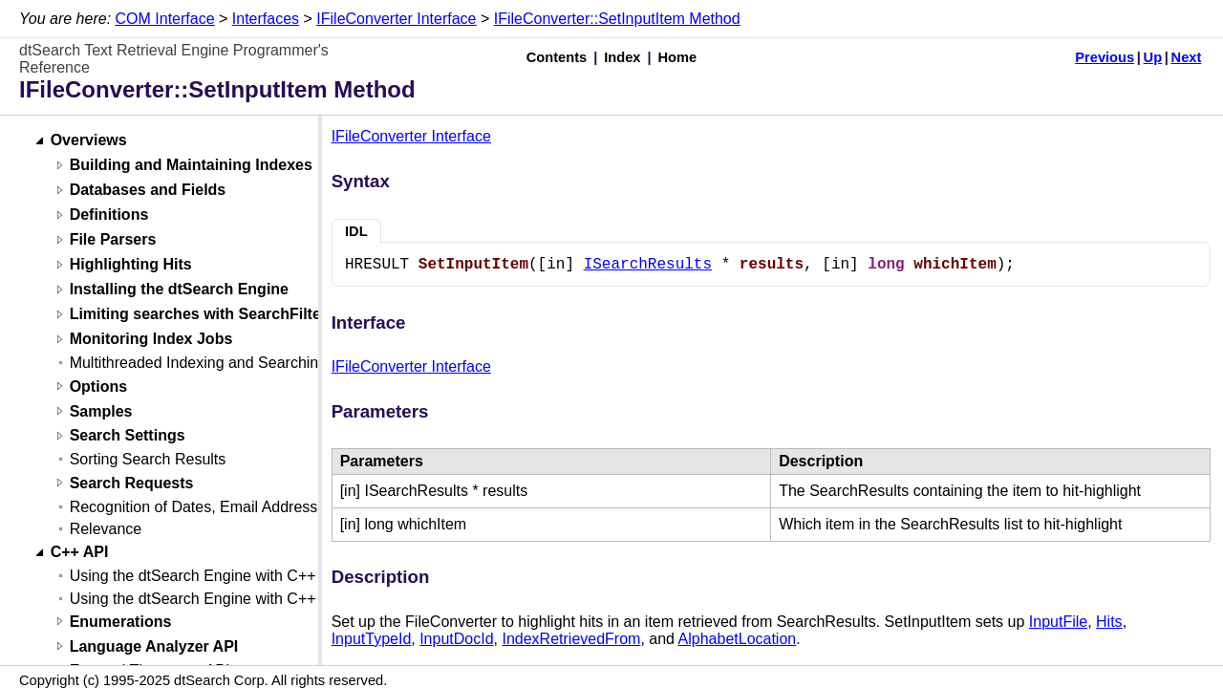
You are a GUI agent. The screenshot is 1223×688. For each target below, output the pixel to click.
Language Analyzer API (154, 646)
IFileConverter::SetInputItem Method (617, 19)
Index (622, 57)
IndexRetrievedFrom (571, 639)
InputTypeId (372, 639)
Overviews (89, 141)
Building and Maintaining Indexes (191, 166)
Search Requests (132, 483)
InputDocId (456, 639)
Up (1153, 57)
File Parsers (113, 240)
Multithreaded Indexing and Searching (199, 363)
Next (1186, 57)
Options (98, 386)
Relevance (106, 529)
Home (677, 57)
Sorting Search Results (148, 459)
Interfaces (265, 19)
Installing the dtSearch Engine (179, 290)
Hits (1109, 621)
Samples (101, 411)
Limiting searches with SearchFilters (202, 315)
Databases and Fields (148, 191)
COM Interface (165, 19)
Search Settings (127, 436)
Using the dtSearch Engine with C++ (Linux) (218, 599)
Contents (557, 57)
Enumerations (121, 621)
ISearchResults (648, 264)
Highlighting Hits (131, 265)
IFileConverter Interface (396, 19)
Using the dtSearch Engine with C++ (193, 576)
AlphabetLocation (737, 639)
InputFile (1058, 621)
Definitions (109, 215)
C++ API (80, 553)
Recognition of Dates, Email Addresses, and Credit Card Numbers (293, 507)
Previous (1104, 57)
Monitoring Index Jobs (151, 340)
